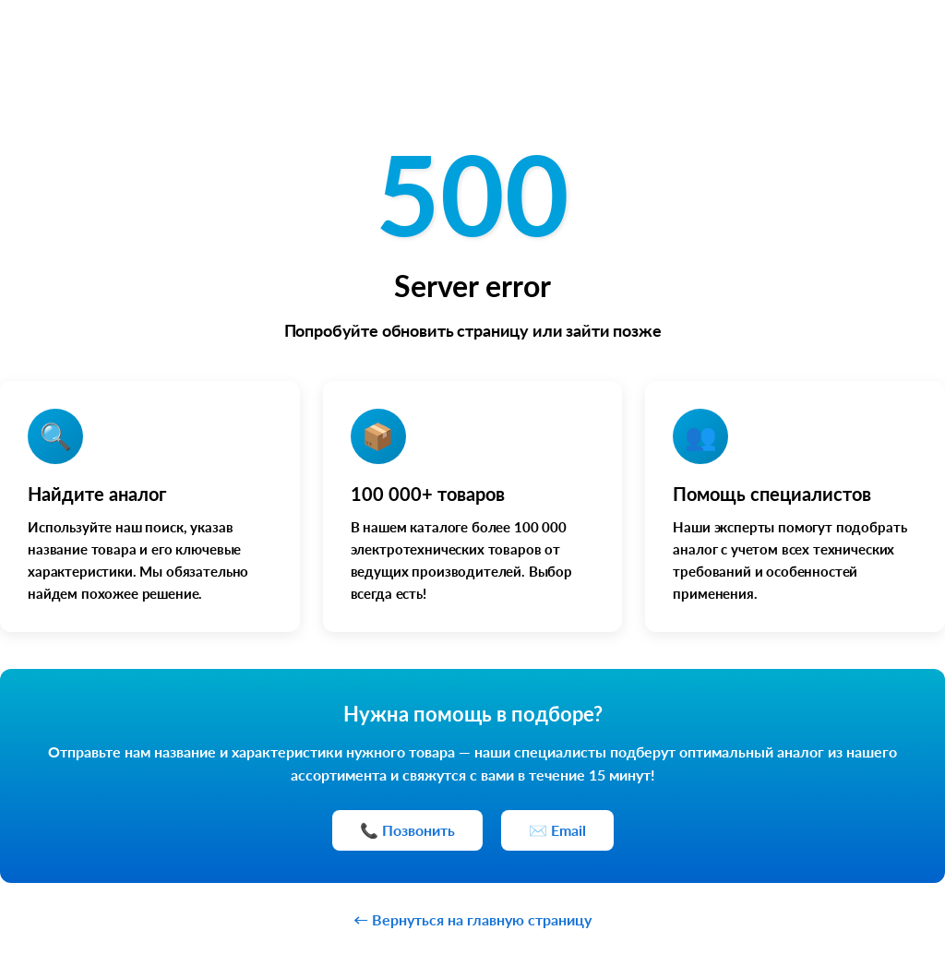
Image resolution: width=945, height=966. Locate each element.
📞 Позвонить (407, 830)
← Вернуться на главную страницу (472, 919)
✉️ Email (557, 830)
